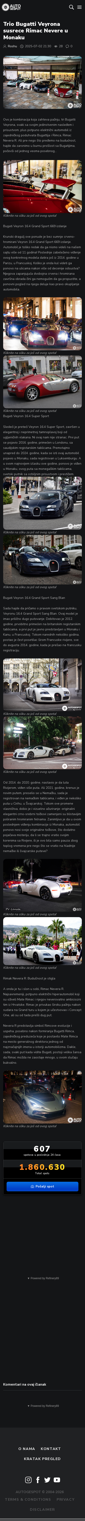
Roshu (12, 46)
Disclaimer (42, 1509)
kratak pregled (42, 1458)
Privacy (66, 1499)
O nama (26, 1448)
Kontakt (51, 1448)
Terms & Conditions (28, 1499)
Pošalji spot (42, 1186)
